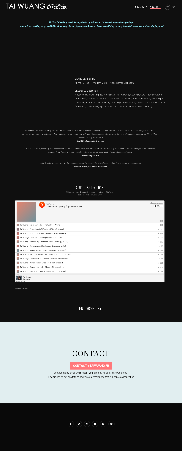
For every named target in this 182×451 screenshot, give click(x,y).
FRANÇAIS (141, 7)
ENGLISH (155, 7)
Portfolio (25, 288)
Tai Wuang (18, 288)
